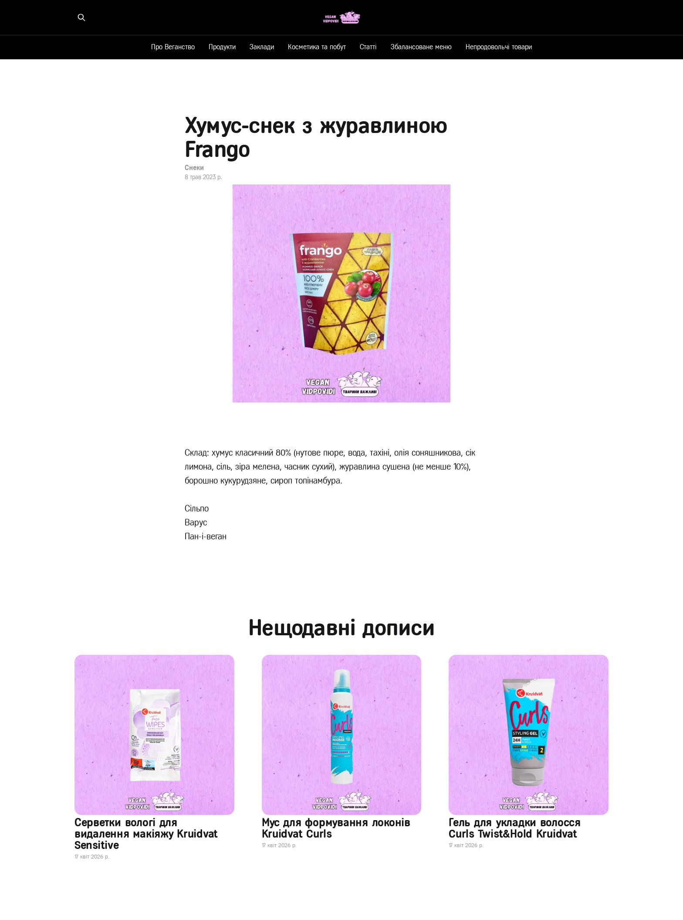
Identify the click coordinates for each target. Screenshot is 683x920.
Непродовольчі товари (499, 47)
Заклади (262, 47)
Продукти (222, 47)
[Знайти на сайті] (81, 17)
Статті (368, 47)
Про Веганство (173, 47)
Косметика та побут (317, 47)
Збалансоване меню (421, 47)
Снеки (194, 167)
